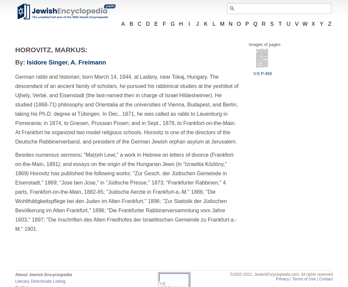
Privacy (282, 279)
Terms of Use (304, 279)
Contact (326, 279)
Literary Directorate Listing (40, 281)
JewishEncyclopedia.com (66, 11)
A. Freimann (88, 62)
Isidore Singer (47, 62)
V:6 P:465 (262, 71)
